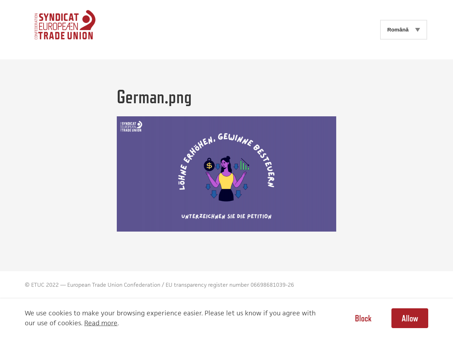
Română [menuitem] (397, 30)
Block (363, 318)
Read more (100, 323)
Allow (410, 318)
